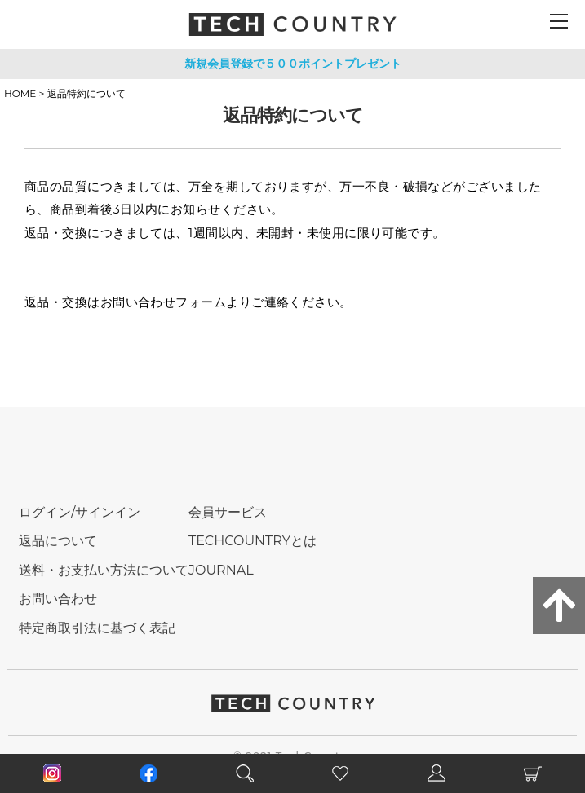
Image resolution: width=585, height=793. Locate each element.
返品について (58, 540)
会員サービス (227, 512)
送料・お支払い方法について (103, 570)
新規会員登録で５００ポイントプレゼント (292, 63)
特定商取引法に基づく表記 (97, 628)
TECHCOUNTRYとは (252, 540)
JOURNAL (221, 570)
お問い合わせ (58, 598)
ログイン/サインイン (79, 512)
